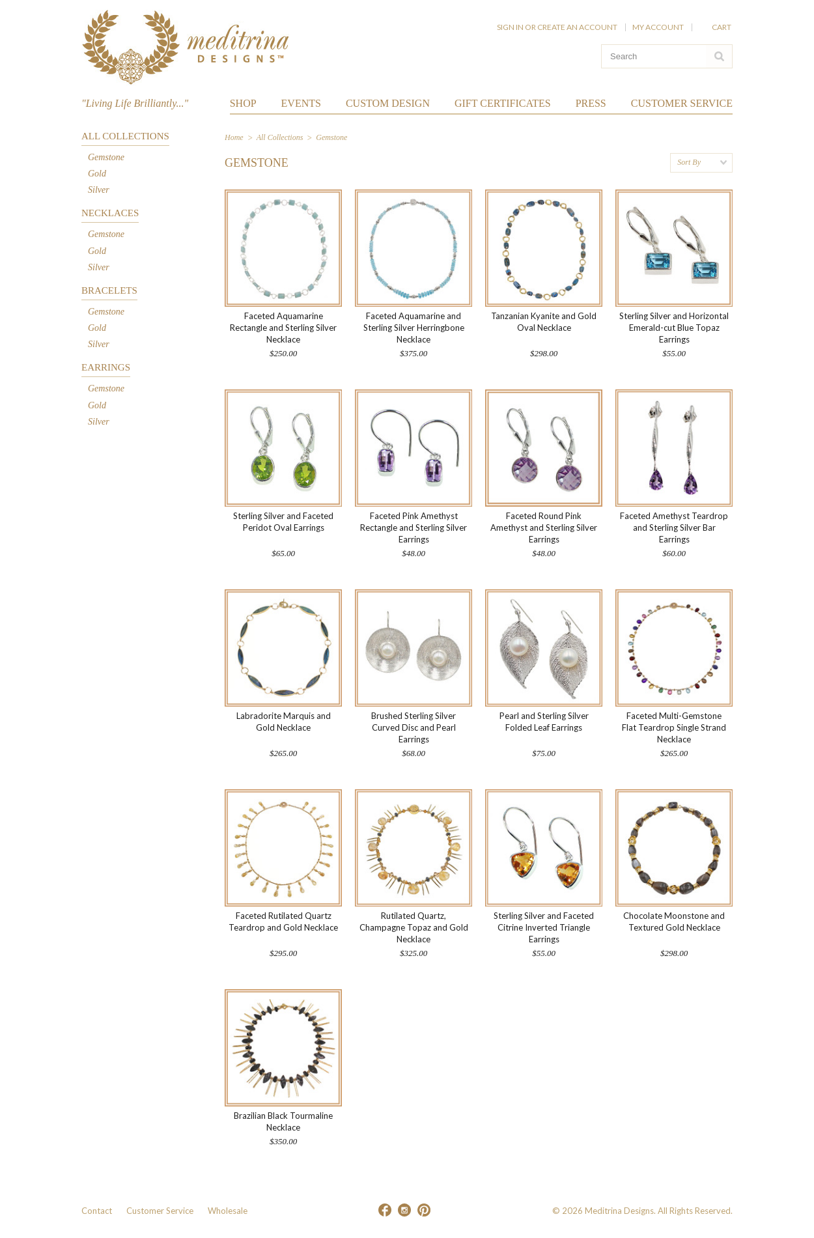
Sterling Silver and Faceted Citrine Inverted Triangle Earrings (544, 927)
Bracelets (109, 290)
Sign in (510, 27)
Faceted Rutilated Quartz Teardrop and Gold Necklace (283, 921)
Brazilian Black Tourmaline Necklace (283, 1121)
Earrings (105, 367)
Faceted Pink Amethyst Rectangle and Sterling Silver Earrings (413, 527)
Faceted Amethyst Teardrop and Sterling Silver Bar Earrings (674, 527)
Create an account (577, 27)
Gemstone (106, 157)
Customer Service (159, 1210)
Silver (98, 190)
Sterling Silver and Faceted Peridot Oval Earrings (283, 522)
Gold (97, 173)
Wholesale (227, 1210)
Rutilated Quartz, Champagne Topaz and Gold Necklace (413, 927)
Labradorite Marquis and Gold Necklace (283, 721)
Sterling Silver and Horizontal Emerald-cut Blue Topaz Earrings (674, 328)
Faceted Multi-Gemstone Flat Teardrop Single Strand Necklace (674, 727)
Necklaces (110, 213)
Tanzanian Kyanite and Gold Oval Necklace (543, 322)
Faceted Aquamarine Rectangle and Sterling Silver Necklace (283, 328)
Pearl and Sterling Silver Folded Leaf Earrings (544, 721)
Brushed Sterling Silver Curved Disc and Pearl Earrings (413, 727)
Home (234, 137)
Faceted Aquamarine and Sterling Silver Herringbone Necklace (413, 328)
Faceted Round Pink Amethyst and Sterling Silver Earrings (543, 527)
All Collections (125, 136)
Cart (722, 27)
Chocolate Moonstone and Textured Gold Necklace (674, 921)
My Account (658, 27)
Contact (96, 1210)
